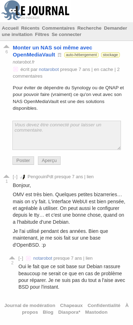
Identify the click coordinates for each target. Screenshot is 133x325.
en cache (103, 69)
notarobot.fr (23, 61)
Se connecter (67, 34)
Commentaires (58, 28)
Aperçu (49, 160)
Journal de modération (29, 305)
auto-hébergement (81, 55)
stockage (110, 55)
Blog (48, 312)
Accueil (10, 28)
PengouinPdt (40, 176)
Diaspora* (69, 312)
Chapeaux (71, 305)
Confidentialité (104, 305)
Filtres (42, 34)
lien (90, 176)
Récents (30, 28)
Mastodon (96, 312)
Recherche (89, 28)
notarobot (49, 69)
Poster (23, 160)
